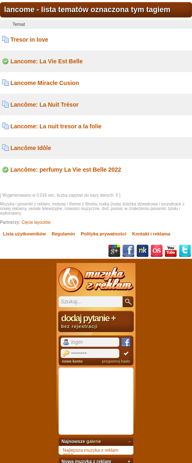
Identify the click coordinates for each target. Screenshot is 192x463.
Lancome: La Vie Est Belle (46, 61)
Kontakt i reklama (151, 233)
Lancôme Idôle (30, 148)
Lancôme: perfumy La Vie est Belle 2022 (65, 169)
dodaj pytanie (96, 321)
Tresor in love (29, 39)
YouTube (171, 251)
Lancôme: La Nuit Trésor (44, 104)
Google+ (114, 251)
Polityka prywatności (103, 233)
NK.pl (142, 251)
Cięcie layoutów (36, 222)
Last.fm (156, 251)
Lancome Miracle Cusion (44, 83)
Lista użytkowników (24, 233)
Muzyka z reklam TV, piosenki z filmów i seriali (96, 279)
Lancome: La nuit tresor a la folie (55, 126)
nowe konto (72, 361)
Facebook (128, 251)
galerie (93, 441)
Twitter (185, 251)
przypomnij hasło (116, 361)
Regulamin (63, 233)
